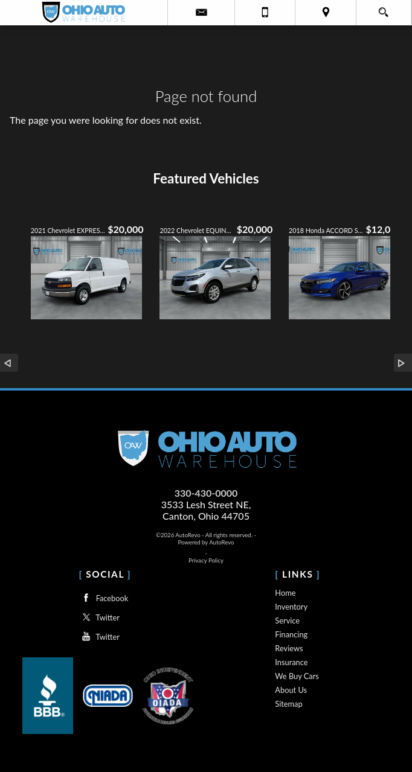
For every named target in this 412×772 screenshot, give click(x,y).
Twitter (99, 617)
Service (287, 620)
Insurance (291, 662)
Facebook (103, 597)
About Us (291, 690)
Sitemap (288, 704)
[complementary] (376, 736)
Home (285, 593)
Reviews (289, 648)
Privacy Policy (206, 560)
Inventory (291, 606)
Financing (291, 634)
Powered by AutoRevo (206, 542)
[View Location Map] (325, 12)
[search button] (383, 8)
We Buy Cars (296, 676)
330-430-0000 (206, 493)
